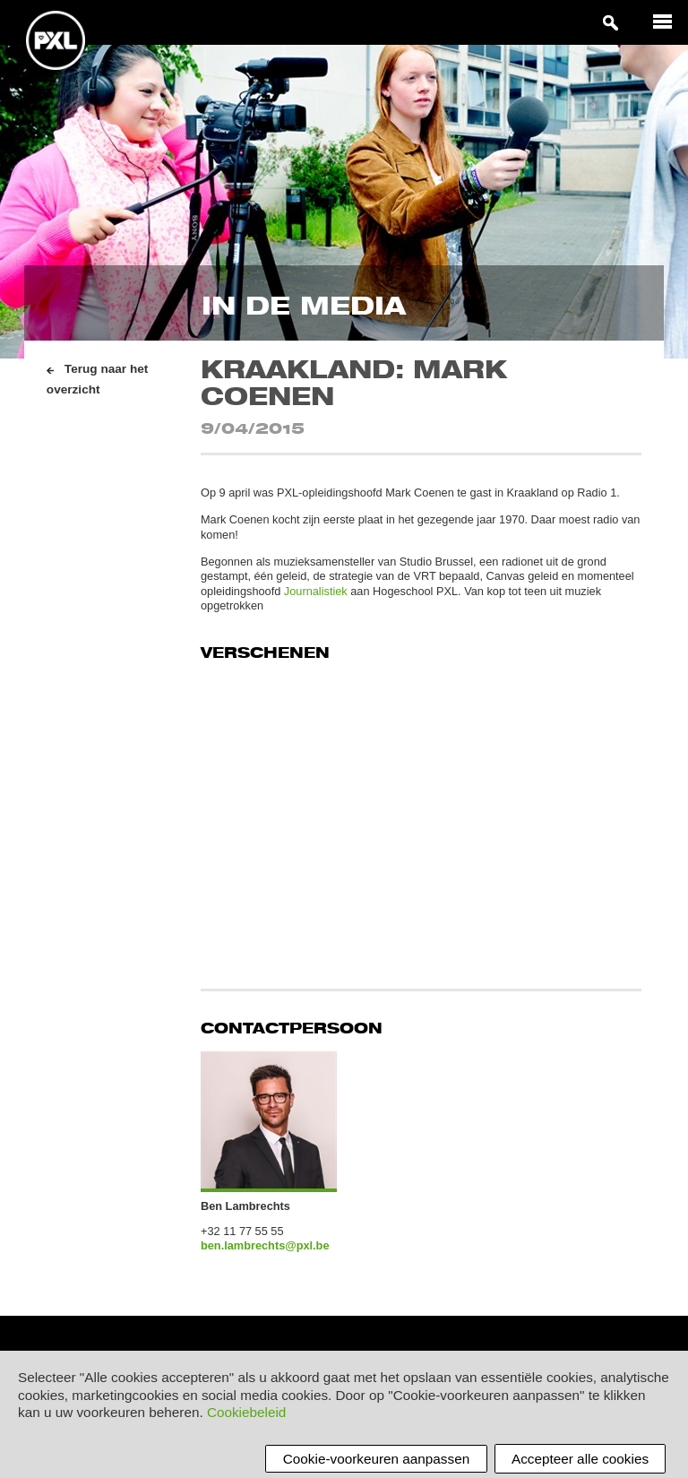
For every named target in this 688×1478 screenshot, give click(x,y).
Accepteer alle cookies (580, 1458)
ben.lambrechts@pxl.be (265, 1245)
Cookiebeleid (246, 1413)
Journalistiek (316, 591)
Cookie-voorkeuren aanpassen (376, 1458)
